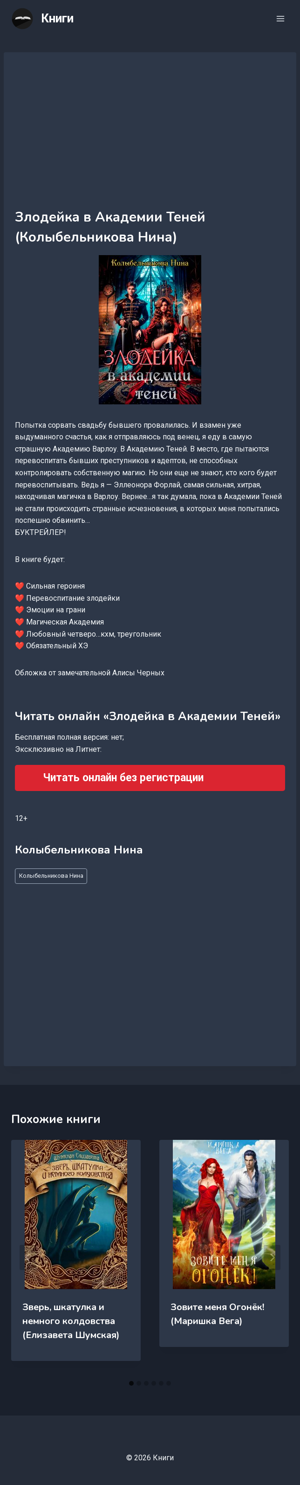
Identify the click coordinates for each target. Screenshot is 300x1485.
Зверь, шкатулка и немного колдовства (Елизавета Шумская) (71, 1321)
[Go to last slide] (28, 1257)
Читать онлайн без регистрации (123, 777)
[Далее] (272, 1257)
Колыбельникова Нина (51, 875)
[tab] (131, 1383)
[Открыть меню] (280, 18)
